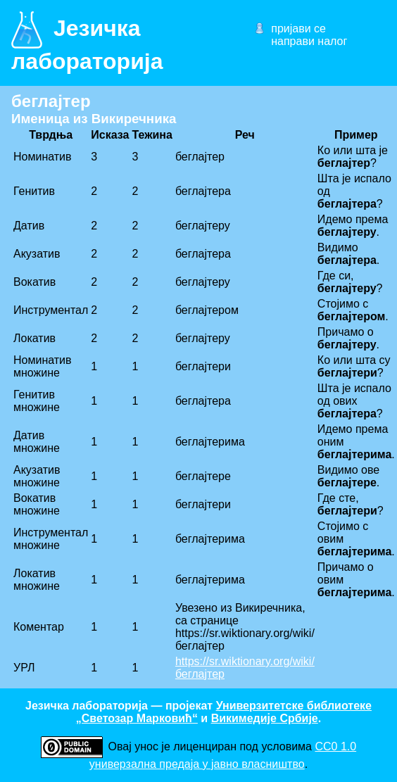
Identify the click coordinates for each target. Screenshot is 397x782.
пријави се (298, 28)
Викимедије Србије (264, 718)
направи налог (309, 41)
